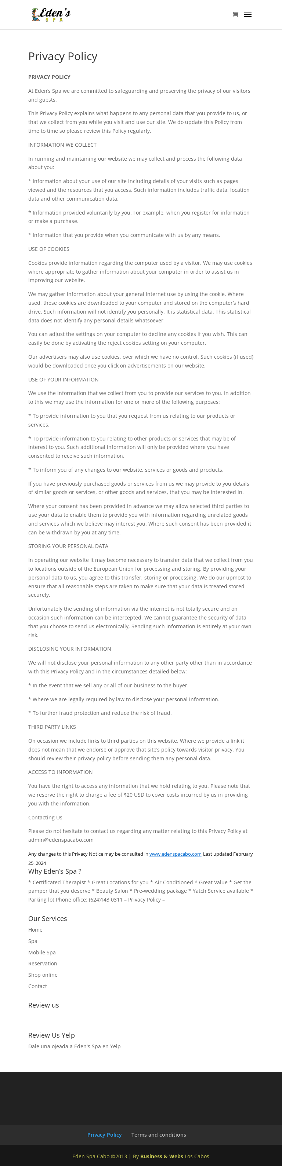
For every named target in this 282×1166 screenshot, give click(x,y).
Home (35, 929)
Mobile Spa (42, 952)
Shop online (43, 974)
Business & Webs (161, 1156)
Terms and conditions (158, 1134)
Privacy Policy (145, 899)
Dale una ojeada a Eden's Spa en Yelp (74, 1046)
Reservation (42, 963)
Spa (32, 940)
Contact (37, 986)
